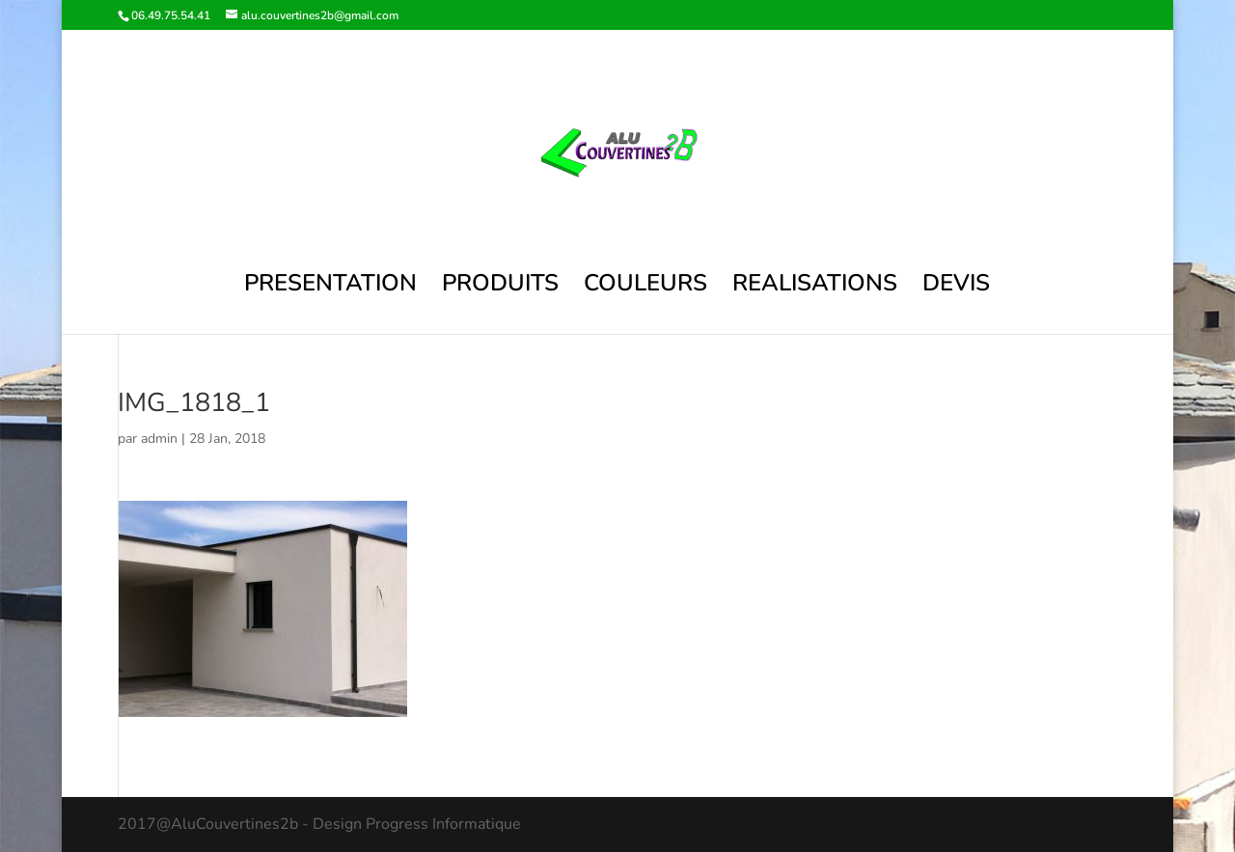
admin (159, 438)
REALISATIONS (814, 287)
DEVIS (956, 287)
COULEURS (645, 287)
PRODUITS (500, 287)
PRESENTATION (330, 287)
